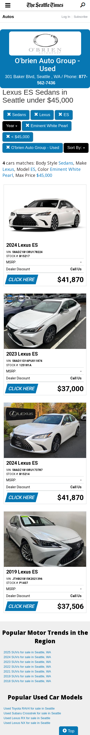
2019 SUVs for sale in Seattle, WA (27, 676)
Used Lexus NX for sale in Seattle (27, 723)
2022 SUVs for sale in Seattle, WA (27, 666)
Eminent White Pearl (46, 126)
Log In (65, 17)
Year (11, 126)
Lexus (42, 114)
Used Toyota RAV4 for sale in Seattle (29, 708)
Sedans (16, 114)
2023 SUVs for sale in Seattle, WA (27, 662)
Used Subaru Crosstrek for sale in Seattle (32, 713)
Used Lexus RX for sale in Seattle (27, 718)
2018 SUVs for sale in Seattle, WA (27, 681)
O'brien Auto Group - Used (32, 147)
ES (63, 114)
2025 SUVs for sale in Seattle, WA (27, 652)
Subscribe (81, 17)
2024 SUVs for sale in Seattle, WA (27, 657)
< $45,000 (18, 137)
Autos (8, 16)
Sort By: (76, 147)
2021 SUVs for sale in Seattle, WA (27, 671)
